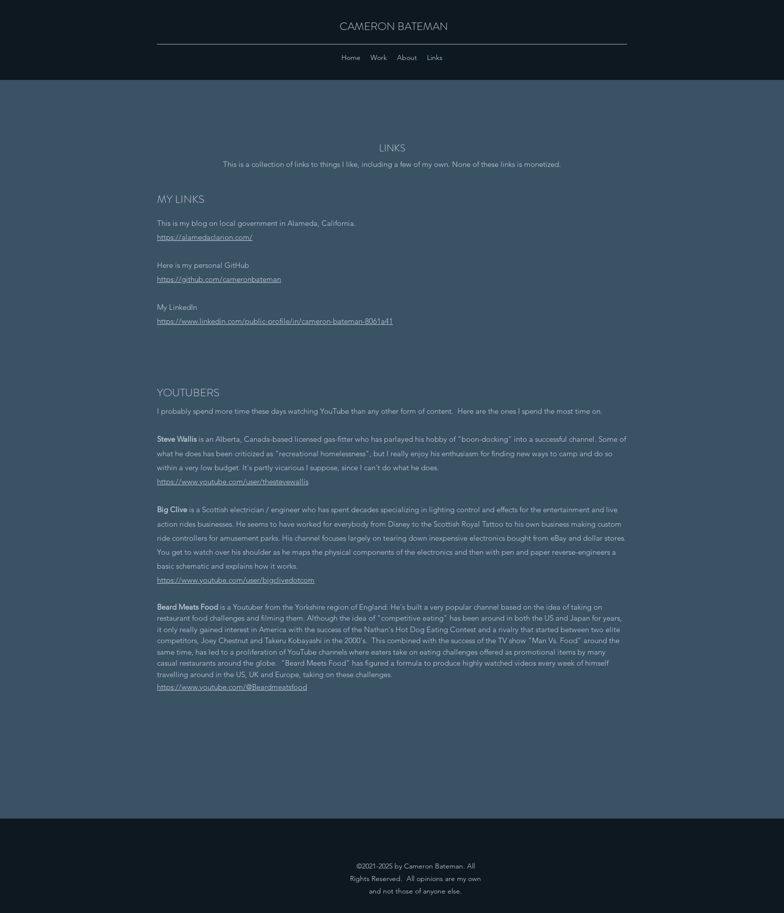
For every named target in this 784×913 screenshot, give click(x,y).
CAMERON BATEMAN (394, 26)
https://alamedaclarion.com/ (204, 237)
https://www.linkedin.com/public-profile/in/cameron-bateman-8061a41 (275, 321)
